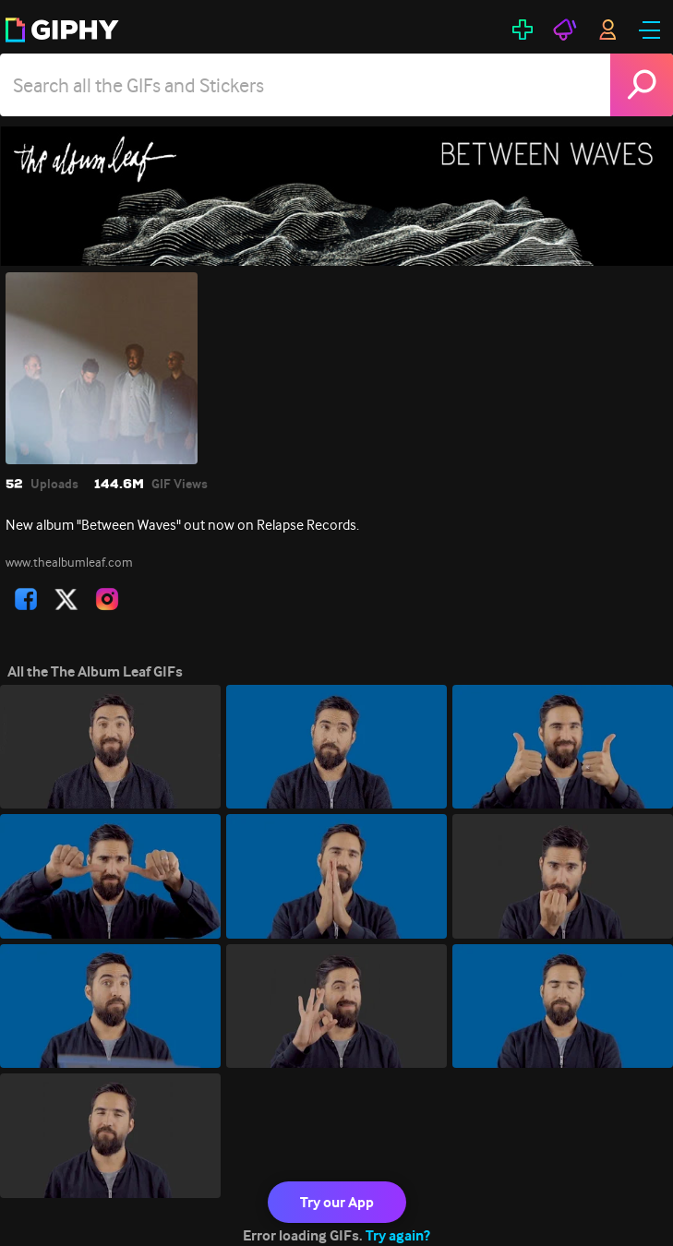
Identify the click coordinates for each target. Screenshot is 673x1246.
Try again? (398, 1235)
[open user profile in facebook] (26, 599)
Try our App (337, 1202)
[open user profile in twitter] (66, 599)
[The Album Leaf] (336, 196)
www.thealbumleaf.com (69, 562)
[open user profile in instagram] (107, 599)
